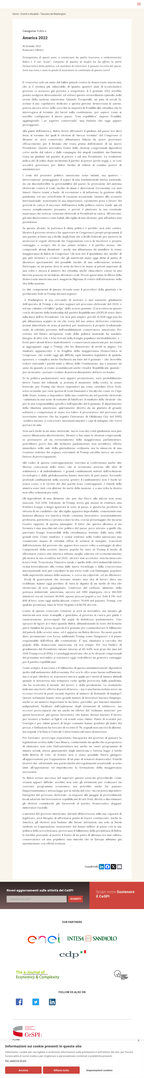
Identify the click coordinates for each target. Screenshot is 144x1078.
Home (16, 14)
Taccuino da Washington (53, 14)
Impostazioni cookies (76, 1070)
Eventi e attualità (29, 14)
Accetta (18, 1070)
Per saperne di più (15, 1060)
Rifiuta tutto (46, 1070)
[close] (138, 1040)
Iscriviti (75, 899)
